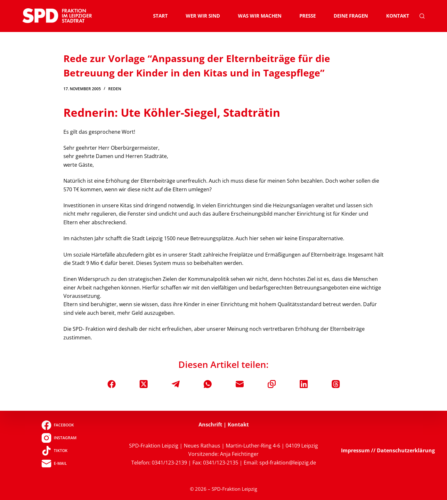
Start (160, 15)
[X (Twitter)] (144, 384)
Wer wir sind (203, 15)
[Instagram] (59, 438)
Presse (307, 15)
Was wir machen (259, 15)
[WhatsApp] (208, 384)
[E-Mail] (240, 384)
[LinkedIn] (304, 384)
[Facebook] (112, 384)
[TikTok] (59, 451)
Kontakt (397, 15)
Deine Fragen (351, 15)
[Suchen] (422, 16)
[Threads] (336, 384)
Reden (114, 88)
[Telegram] (176, 384)
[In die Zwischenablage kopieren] (272, 384)
